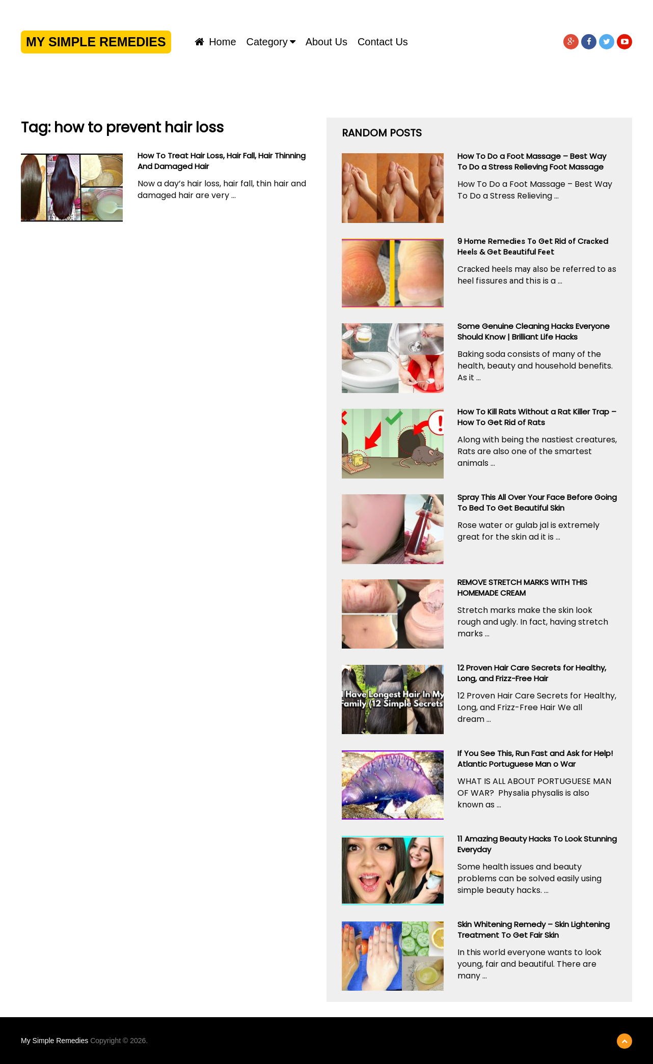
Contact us (383, 41)
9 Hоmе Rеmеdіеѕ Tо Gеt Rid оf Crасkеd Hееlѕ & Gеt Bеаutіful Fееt (532, 246)
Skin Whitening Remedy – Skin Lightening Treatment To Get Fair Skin (533, 929)
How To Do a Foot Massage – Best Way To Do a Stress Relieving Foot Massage (531, 161)
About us (326, 41)
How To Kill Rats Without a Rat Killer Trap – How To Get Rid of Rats (536, 417)
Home (215, 41)
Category (267, 41)
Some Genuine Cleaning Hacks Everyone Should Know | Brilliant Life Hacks (533, 331)
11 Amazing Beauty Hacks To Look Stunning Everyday (537, 844)
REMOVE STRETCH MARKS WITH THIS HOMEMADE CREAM (522, 587)
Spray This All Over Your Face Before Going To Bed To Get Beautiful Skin (537, 502)
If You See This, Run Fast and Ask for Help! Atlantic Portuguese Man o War (535, 758)
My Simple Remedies (96, 42)
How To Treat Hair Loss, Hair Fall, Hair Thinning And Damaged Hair (222, 161)
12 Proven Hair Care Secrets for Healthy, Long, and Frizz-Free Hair (531, 673)
